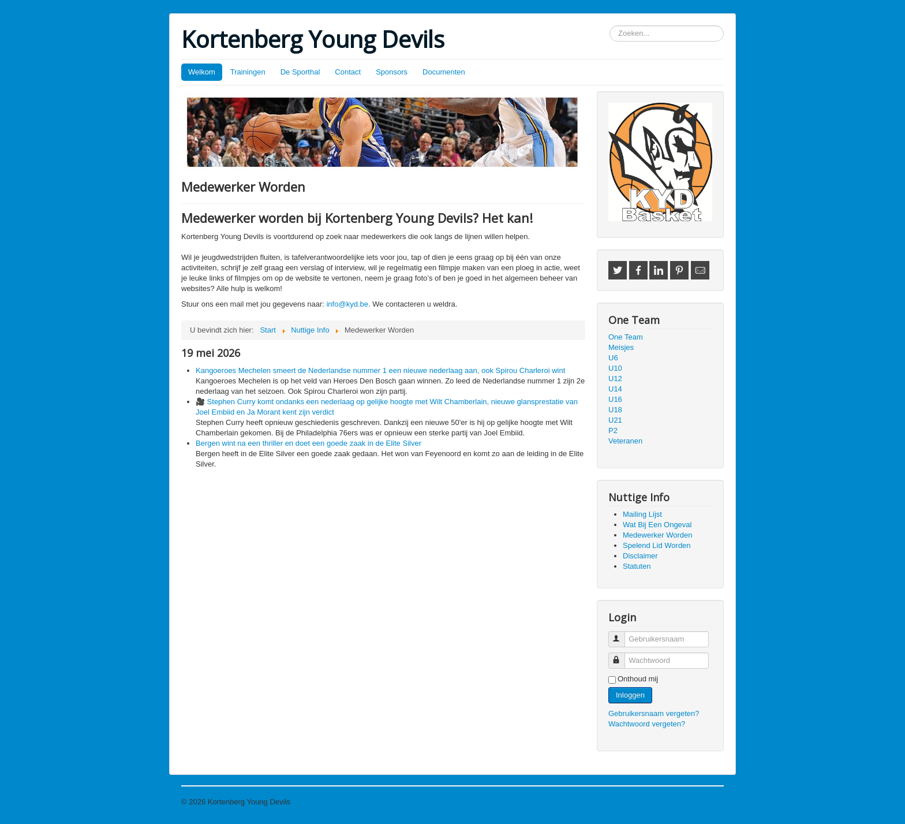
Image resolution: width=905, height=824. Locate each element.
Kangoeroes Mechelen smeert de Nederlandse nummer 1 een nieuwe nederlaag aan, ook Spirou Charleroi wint (380, 370)
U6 (613, 357)
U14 (615, 389)
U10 (615, 368)
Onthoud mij (638, 678)
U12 (615, 378)
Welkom (201, 72)
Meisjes (621, 347)
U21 (615, 420)
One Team (625, 337)
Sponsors (391, 72)
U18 (615, 409)
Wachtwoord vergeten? (646, 723)
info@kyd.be (347, 304)
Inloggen (630, 695)
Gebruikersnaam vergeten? (654, 713)
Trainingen (247, 72)
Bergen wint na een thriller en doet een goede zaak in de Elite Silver (308, 443)
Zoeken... (609, 25)
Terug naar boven (694, 801)
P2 (613, 430)
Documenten (443, 72)
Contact (348, 72)
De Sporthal (300, 72)
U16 (615, 399)
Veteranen (625, 441)
